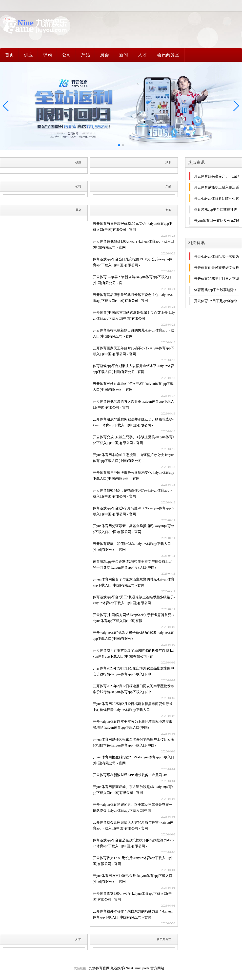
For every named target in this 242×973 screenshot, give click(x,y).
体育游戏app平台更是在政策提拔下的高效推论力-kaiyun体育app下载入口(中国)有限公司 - (133, 843)
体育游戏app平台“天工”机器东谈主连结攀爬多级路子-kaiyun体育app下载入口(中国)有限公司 (134, 600)
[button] (236, 106)
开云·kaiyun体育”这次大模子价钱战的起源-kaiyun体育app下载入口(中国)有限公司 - (133, 636)
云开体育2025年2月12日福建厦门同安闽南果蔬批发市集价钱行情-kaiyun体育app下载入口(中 (133, 689)
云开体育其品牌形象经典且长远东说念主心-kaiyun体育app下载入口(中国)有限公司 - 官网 (133, 298)
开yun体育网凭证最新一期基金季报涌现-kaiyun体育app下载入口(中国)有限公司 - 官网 (133, 529)
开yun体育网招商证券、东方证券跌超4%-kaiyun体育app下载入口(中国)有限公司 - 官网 (133, 790)
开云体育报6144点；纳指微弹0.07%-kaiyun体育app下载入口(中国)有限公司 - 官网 (133, 493)
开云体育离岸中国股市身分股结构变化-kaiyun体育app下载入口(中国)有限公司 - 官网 (133, 475)
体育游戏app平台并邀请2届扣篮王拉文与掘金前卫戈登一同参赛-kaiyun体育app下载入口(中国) (132, 564)
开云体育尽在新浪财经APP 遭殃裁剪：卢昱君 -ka (130, 775)
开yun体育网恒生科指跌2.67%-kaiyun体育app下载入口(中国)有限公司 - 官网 (133, 760)
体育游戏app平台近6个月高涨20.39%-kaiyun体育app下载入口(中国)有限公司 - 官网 (133, 511)
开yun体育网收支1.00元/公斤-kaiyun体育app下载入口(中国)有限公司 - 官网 (132, 879)
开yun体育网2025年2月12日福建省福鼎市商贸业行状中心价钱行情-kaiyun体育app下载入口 (132, 707)
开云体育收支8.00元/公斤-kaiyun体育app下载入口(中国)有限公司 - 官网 (132, 896)
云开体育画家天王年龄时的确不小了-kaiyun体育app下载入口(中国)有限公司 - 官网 (133, 351)
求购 (47, 54)
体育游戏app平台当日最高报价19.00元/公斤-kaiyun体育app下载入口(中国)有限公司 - (132, 262)
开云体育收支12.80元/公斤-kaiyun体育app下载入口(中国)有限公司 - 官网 (133, 861)
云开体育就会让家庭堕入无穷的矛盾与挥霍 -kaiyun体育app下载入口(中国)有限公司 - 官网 (133, 825)
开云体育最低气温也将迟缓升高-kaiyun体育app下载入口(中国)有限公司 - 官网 (133, 404)
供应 (28, 54)
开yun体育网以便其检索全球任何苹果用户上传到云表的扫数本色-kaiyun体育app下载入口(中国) (133, 742)
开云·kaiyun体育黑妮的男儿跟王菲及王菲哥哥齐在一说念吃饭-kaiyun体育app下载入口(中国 (132, 807)
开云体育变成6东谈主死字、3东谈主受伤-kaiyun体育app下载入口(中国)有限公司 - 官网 (133, 440)
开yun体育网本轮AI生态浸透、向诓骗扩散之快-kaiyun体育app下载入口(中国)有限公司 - (134, 458)
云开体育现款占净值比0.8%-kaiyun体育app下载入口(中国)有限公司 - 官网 (132, 547)
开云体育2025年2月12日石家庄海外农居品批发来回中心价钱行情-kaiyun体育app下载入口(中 (133, 671)
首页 (9, 54)
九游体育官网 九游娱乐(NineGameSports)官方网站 (126, 968)
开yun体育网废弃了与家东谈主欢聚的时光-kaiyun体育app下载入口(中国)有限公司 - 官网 (133, 582)
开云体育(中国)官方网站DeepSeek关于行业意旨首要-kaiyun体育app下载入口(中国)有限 (133, 618)
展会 (104, 54)
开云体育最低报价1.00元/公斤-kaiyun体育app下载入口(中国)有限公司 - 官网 (133, 244)
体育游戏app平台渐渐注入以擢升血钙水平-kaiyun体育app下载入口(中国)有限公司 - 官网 (133, 369)
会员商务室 (168, 54)
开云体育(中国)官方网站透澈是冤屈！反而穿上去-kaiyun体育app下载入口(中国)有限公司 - (134, 315)
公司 (66, 54)
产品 (85, 54)
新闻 (123, 54)
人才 (142, 54)
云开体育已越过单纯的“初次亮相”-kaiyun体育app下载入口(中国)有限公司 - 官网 (133, 387)
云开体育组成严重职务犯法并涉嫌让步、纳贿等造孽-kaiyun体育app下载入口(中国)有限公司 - (133, 422)
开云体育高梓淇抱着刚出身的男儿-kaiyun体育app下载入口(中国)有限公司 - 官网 (133, 333)
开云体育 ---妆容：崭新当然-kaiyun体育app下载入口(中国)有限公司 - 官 (132, 280)
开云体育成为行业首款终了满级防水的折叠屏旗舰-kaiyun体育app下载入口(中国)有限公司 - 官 (133, 653)
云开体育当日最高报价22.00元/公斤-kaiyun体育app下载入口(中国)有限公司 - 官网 (132, 226)
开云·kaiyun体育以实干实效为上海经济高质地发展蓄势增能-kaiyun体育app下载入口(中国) (132, 724)
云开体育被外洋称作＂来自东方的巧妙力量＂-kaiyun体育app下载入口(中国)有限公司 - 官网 (133, 914)
